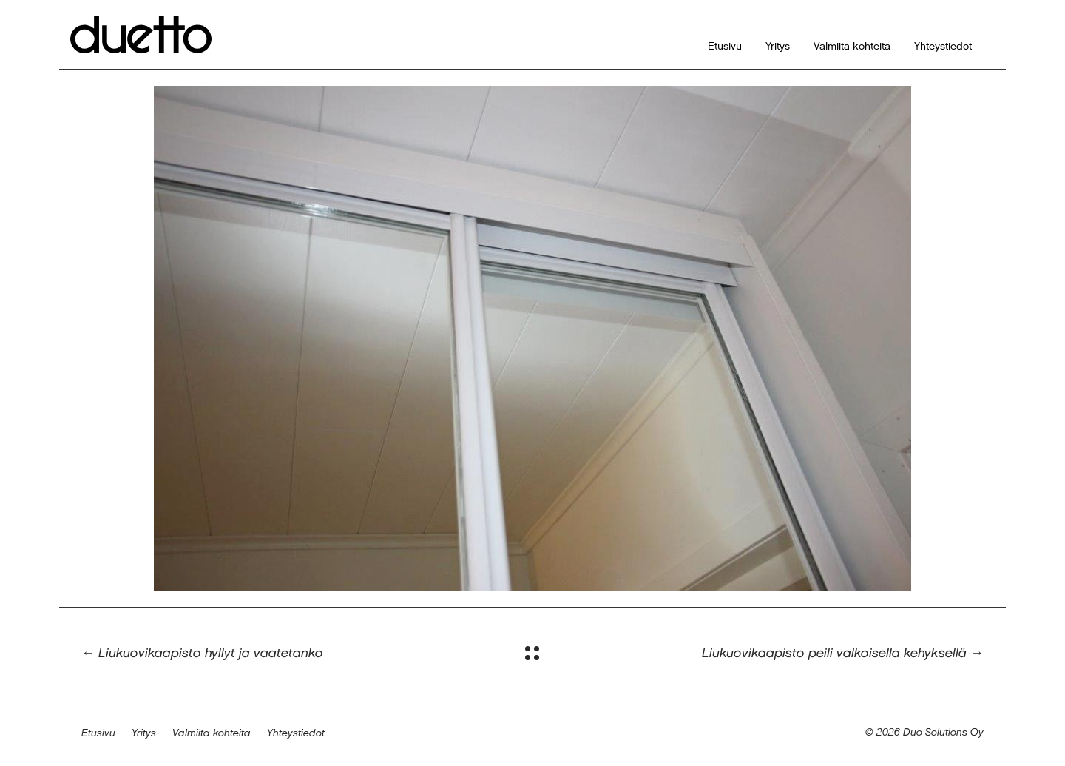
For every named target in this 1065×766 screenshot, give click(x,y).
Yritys (777, 46)
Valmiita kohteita (852, 46)
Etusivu (725, 46)
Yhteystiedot (943, 46)
